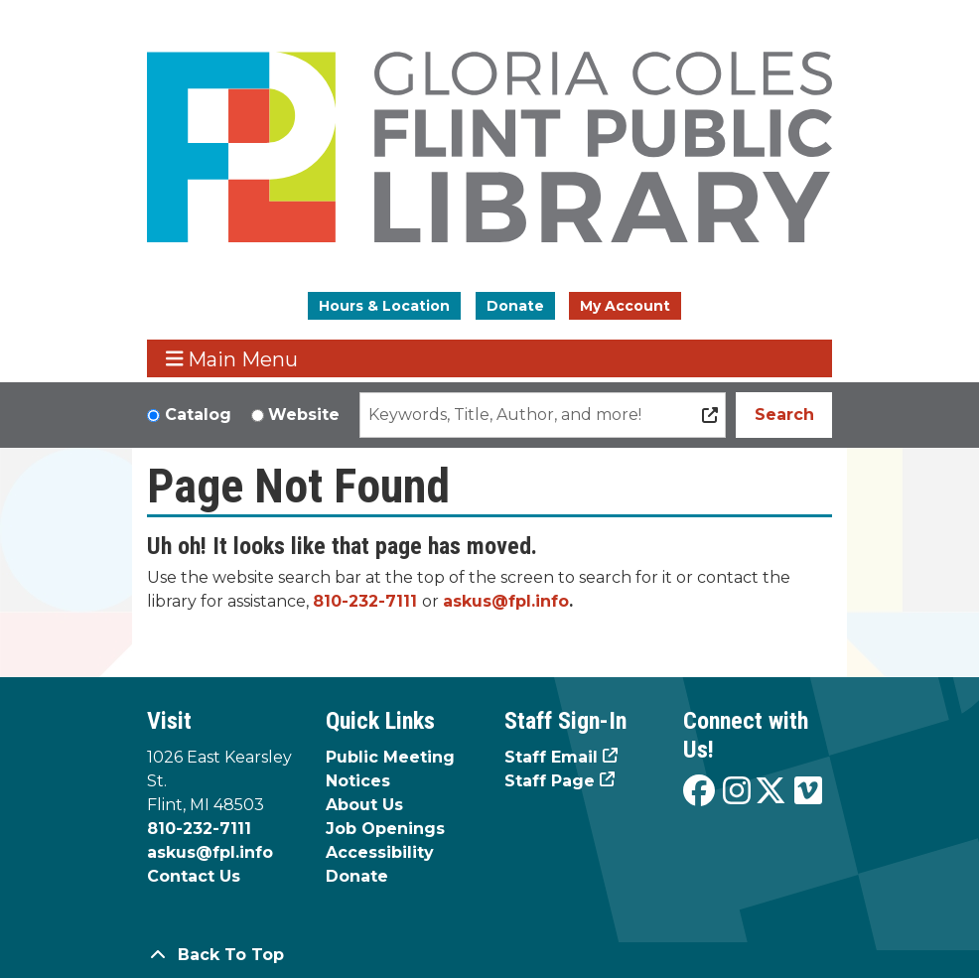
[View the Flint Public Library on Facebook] (699, 791)
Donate (515, 306)
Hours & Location (384, 306)
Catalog (198, 414)
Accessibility (380, 852)
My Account (625, 306)
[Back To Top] (489, 955)
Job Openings (385, 828)
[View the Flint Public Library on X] (770, 791)
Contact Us (193, 876)
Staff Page (549, 780)
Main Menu (232, 359)
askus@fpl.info (506, 601)
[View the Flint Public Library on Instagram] (737, 791)
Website (304, 414)
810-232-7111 (365, 601)
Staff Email (551, 757)
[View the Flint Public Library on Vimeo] (808, 791)
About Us (364, 804)
